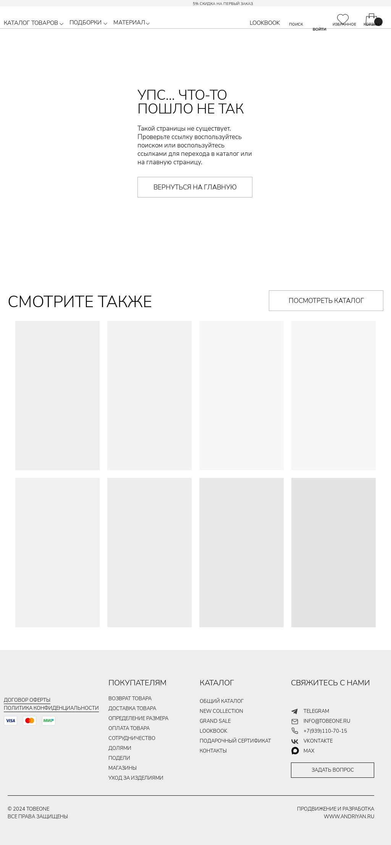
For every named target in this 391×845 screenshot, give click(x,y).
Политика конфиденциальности (51, 708)
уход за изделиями (135, 778)
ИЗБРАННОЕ (344, 24)
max (309, 751)
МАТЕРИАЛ (129, 22)
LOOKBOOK (265, 23)
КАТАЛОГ (217, 683)
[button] (61, 24)
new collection (221, 711)
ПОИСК (296, 24)
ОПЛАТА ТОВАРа (129, 728)
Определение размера (138, 718)
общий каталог (222, 701)
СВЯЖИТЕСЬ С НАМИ (330, 683)
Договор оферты (27, 700)
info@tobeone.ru (327, 721)
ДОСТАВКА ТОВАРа (132, 708)
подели (119, 758)
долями (119, 748)
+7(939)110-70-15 (325, 731)
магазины (122, 768)
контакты (213, 751)
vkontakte (318, 741)
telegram (316, 711)
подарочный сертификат (235, 741)
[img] (343, 19)
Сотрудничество (131, 738)
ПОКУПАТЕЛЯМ (137, 683)
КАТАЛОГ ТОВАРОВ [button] (31, 23)
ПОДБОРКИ (85, 22)
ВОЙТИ (319, 29)
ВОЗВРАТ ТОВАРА (130, 698)
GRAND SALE (215, 721)
